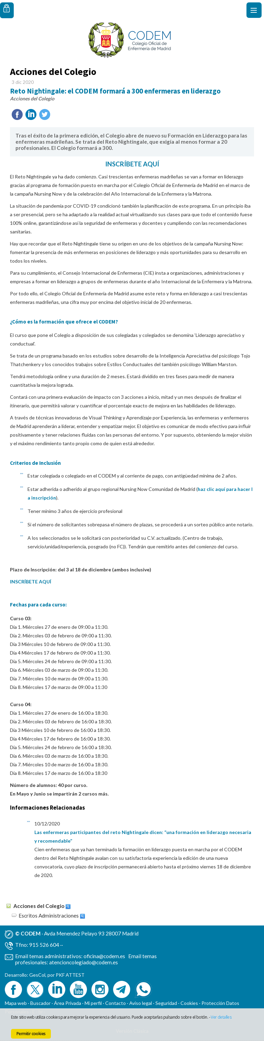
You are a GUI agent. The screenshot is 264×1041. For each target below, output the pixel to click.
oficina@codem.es (104, 956)
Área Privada (67, 1003)
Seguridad (166, 1003)
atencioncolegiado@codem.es (83, 962)
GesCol (37, 975)
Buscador (40, 1003)
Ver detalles (221, 1017)
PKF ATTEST (70, 975)
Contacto (115, 1003)
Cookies (189, 1003)
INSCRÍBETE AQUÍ (132, 164)
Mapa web (16, 1003)
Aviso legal (140, 1003)
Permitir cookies (30, 1034)
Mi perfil (94, 1003)
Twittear (44, 114)
